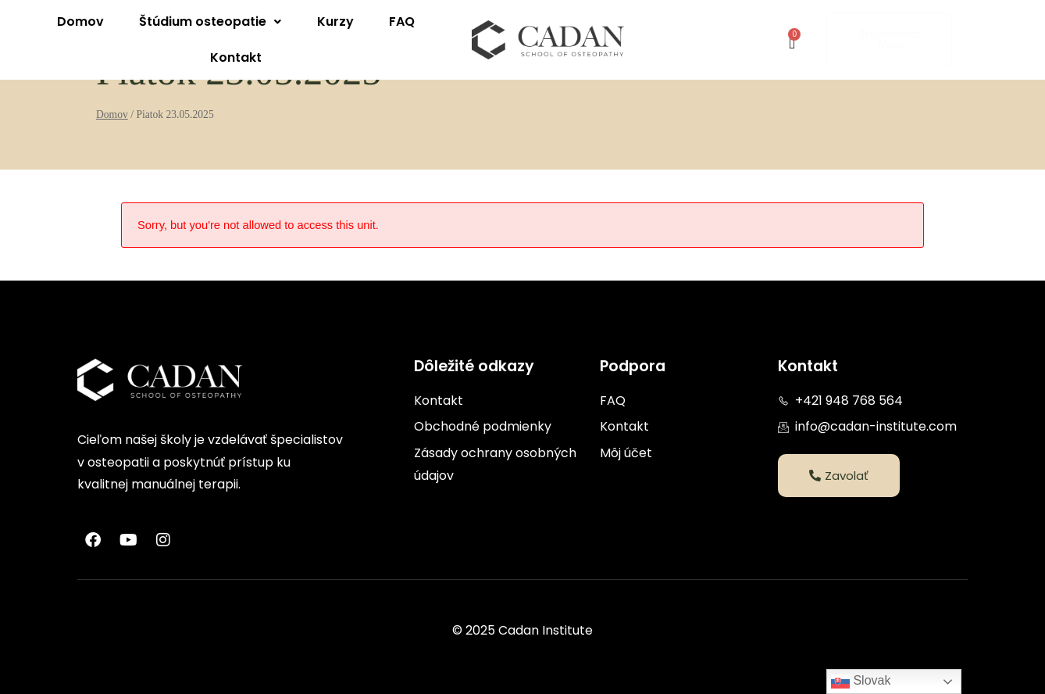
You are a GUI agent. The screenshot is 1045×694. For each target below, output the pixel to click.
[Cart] (792, 42)
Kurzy (335, 21)
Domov (80, 21)
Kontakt (236, 57)
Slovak (860, 681)
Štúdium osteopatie (210, 21)
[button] (211, 22)
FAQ (402, 21)
